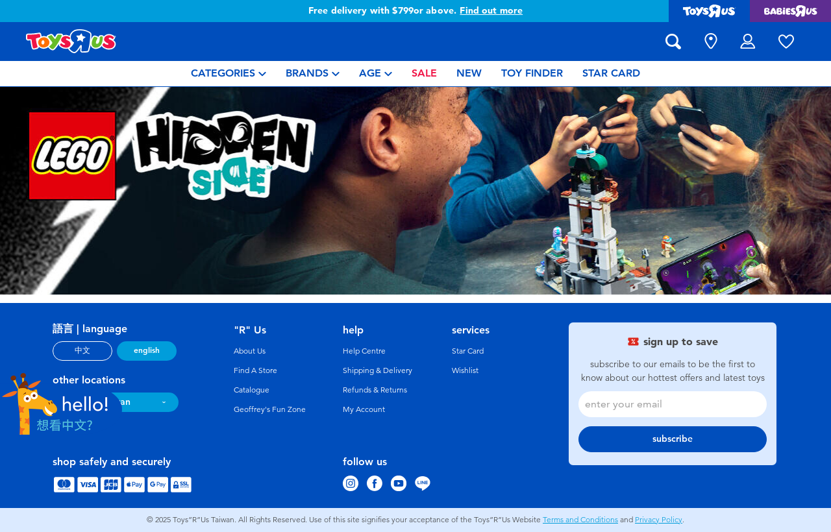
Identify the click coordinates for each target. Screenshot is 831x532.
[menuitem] (228, 73)
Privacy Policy (658, 519)
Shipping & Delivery (377, 370)
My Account (364, 409)
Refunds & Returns (375, 389)
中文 (82, 350)
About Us (250, 351)
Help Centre (364, 351)
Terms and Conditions (580, 519)
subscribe (672, 438)
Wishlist (465, 370)
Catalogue (251, 389)
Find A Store (255, 370)
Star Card (468, 351)
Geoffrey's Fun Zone (270, 409)
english (147, 350)
